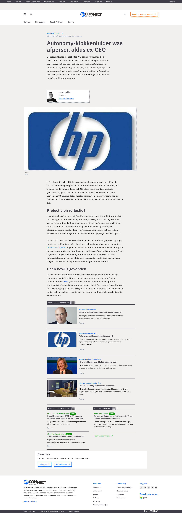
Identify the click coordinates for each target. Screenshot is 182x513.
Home (9, 1)
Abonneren (86, 1)
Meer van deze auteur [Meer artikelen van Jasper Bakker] (66, 99)
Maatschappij (40, 22)
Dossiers (18, 1)
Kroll (66, 281)
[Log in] (125, 14)
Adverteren (98, 1)
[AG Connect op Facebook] (152, 487)
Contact (96, 494)
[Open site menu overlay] (25, 14)
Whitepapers (74, 1)
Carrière (71, 22)
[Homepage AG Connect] (91, 14)
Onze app (96, 501)
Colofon (96, 498)
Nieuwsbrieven (49, 1)
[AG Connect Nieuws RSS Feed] (156, 487)
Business (27, 22)
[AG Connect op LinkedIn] (144, 487)
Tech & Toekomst (56, 22)
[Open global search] (31, 14)
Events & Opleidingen (33, 1)
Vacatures (62, 1)
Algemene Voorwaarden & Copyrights (52, 511)
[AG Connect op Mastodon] (148, 487)
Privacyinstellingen (100, 505)
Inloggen (172, 1)
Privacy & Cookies (73, 511)
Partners (109, 1)
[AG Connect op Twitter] (141, 487)
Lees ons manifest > (30, 501)
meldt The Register (56, 247)
